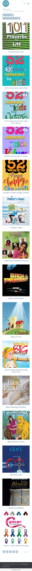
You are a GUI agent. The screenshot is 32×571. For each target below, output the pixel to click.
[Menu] (27, 3)
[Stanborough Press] (13, 3)
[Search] (23, 3)
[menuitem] (23, 3)
